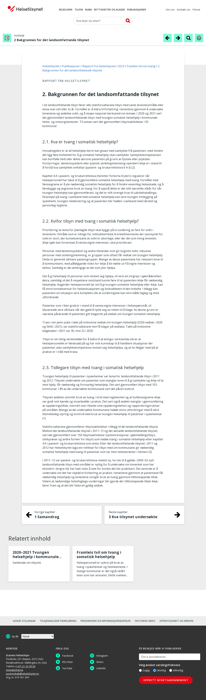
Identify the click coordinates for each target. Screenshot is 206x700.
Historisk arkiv (145, 620)
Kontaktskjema (14, 670)
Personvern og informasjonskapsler (106, 620)
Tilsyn (79, 9)
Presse (196, 9)
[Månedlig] (170, 670)
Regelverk (65, 9)
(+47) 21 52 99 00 (25, 666)
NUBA (88, 9)
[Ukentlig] (154, 670)
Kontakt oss (183, 9)
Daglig (144, 670)
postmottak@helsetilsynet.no (22, 673)
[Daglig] (140, 670)
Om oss (170, 9)
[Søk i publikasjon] (188, 37)
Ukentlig (159, 670)
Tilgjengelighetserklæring (58, 620)
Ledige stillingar (24, 620)
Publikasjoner (136, 9)
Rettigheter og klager (109, 9)
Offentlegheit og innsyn (176, 620)
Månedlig (176, 670)
